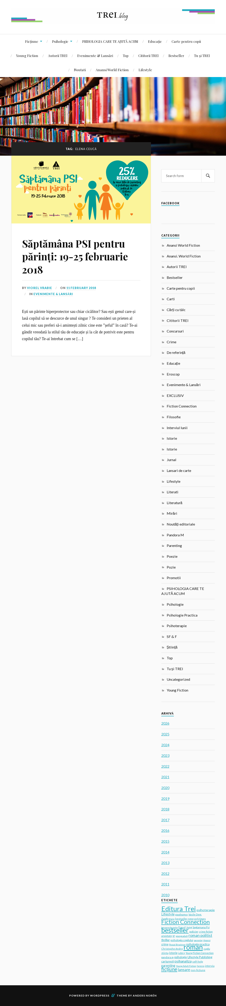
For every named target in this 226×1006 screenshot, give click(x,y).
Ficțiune (31, 41)
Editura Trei (178, 909)
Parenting (174, 545)
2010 (165, 895)
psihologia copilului (182, 940)
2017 (165, 820)
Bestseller (176, 55)
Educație (155, 41)
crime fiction (206, 931)
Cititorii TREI (148, 55)
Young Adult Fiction (186, 966)
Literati (172, 492)
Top (126, 55)
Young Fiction (27, 55)
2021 (165, 777)
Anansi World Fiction (112, 69)
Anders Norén (145, 995)
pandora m (167, 957)
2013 (165, 862)
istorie (173, 953)
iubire (181, 953)
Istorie (172, 438)
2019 (165, 798)
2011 (165, 884)
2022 (165, 766)
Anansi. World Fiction (184, 256)
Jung (189, 927)
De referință (176, 352)
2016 (165, 830)
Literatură (174, 503)
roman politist (200, 935)
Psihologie (60, 41)
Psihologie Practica (182, 615)
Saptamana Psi (201, 927)
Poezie (172, 556)
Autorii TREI (57, 55)
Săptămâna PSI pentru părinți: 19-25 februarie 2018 (75, 256)
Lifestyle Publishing (200, 957)
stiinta (164, 953)
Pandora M (175, 535)
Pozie (171, 567)
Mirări (172, 513)
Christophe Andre (172, 948)
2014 (165, 852)
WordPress (99, 995)
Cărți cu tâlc (176, 309)
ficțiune (169, 969)
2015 (165, 841)
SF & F (172, 636)
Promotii (174, 578)
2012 (165, 873)
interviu (210, 965)
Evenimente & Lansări (95, 55)
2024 (165, 745)
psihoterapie (206, 910)
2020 (165, 787)
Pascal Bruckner (177, 944)
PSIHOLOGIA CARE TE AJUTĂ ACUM (110, 41)
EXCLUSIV (175, 395)
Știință (172, 647)
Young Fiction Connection (200, 952)
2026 (165, 723)
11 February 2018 (81, 288)
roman (193, 947)
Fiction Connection (182, 406)
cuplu (207, 948)
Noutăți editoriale (181, 524)
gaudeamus (181, 914)
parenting (168, 965)
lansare (184, 969)
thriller (165, 940)
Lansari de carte (179, 470)
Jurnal (171, 459)
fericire (200, 966)
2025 (165, 734)
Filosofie (174, 417)
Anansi (206, 940)
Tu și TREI (202, 55)
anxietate (166, 936)
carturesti (167, 961)
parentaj (198, 940)
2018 (165, 809)
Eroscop (173, 374)
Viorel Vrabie (39, 288)
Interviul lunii (177, 428)
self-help (197, 961)
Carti (171, 299)
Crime (171, 342)
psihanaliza (183, 961)
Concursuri (175, 331)
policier (193, 931)
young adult (182, 936)
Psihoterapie (177, 626)
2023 (165, 755)
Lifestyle (145, 69)
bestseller (175, 930)
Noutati (80, 69)
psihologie (180, 957)
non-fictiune (198, 970)
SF (174, 936)
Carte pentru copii (186, 41)
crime (164, 944)
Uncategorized (178, 679)
